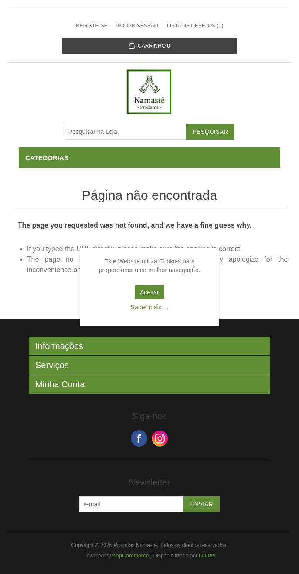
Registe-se (92, 26)
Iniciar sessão (137, 26)
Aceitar (149, 292)
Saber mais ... (149, 307)
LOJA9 (207, 556)
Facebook (139, 438)
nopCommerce (130, 556)
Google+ (160, 438)
